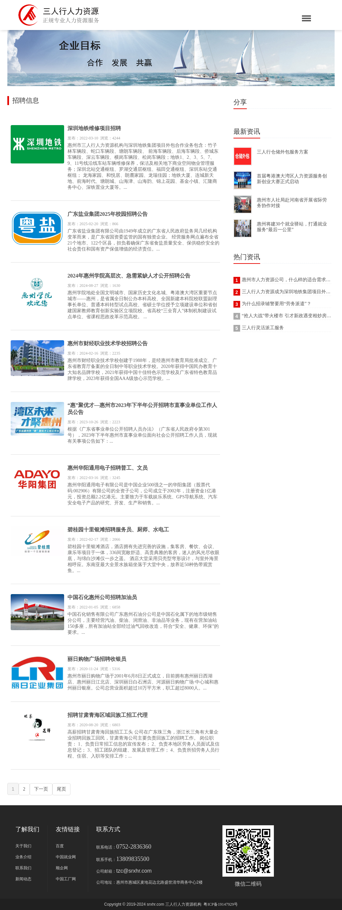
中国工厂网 (66, 879)
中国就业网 (66, 857)
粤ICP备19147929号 (220, 904)
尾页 (61, 789)
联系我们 (23, 868)
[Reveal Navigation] (306, 19)
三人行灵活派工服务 (263, 327)
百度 (60, 846)
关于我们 (23, 846)
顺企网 (62, 868)
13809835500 (132, 859)
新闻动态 (23, 879)
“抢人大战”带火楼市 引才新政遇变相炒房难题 (289, 315)
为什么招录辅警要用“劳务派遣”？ (276, 303)
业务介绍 (23, 857)
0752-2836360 (133, 846)
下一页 (41, 789)
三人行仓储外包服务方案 (282, 151)
